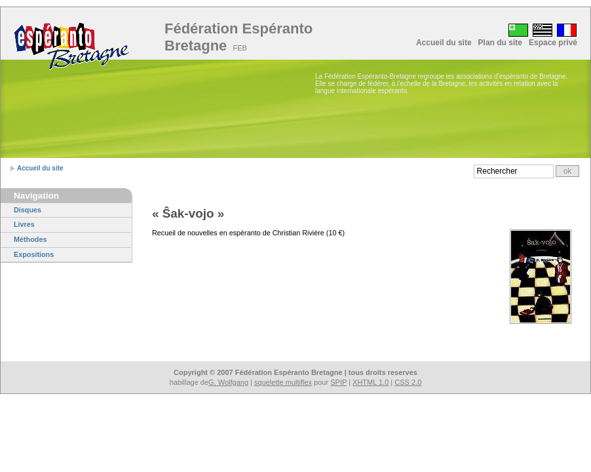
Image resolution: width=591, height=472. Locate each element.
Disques (27, 210)
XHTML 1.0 (371, 382)
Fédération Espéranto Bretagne (238, 37)
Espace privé (553, 42)
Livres (24, 224)
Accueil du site (444, 42)
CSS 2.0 (407, 382)
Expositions (34, 254)
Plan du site (500, 42)
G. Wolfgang (228, 382)
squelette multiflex (283, 382)
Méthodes (30, 239)
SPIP (338, 382)
